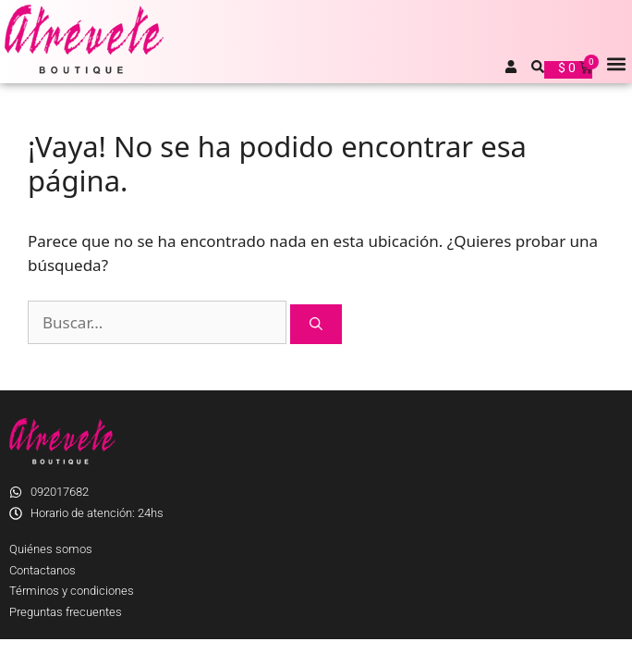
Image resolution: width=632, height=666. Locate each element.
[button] (617, 63)
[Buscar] (316, 324)
